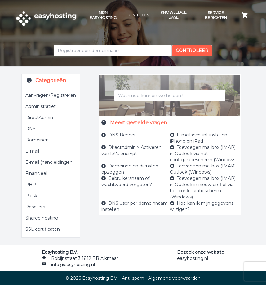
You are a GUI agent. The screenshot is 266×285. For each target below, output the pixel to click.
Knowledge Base (174, 15)
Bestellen (138, 15)
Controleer (192, 50)
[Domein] (113, 50)
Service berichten (216, 15)
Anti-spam (133, 278)
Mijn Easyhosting (103, 15)
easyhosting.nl (192, 258)
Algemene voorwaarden (174, 278)
